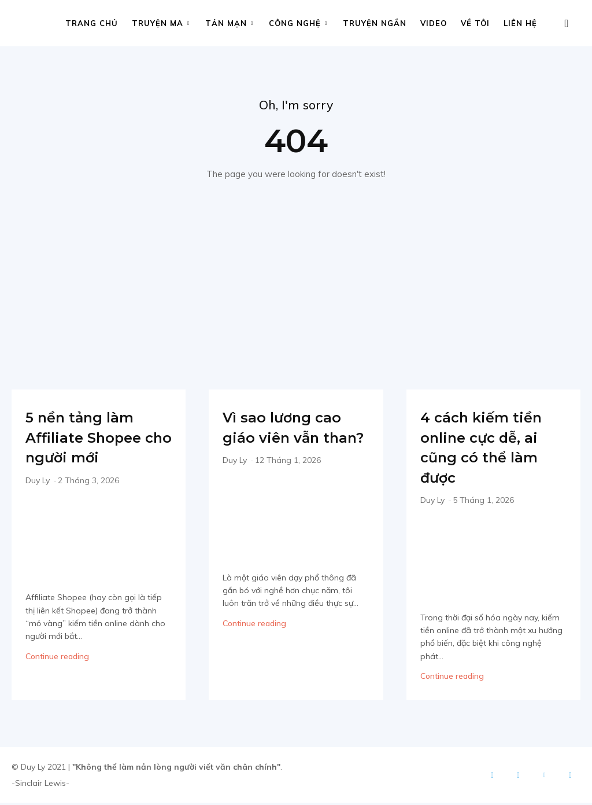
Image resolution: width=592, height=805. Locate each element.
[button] (566, 24)
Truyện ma (161, 23)
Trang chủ (91, 23)
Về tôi (475, 23)
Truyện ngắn (374, 23)
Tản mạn (229, 23)
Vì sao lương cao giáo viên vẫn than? (294, 439)
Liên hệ (520, 23)
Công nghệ (298, 23)
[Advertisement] (296, 271)
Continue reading (57, 659)
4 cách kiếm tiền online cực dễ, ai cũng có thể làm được (485, 449)
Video (433, 23)
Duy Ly (37, 482)
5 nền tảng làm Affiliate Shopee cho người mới (95, 439)
